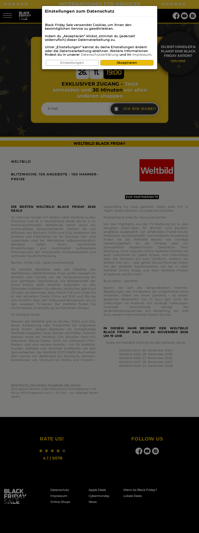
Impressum (141, 54)
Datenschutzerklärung (99, 54)
